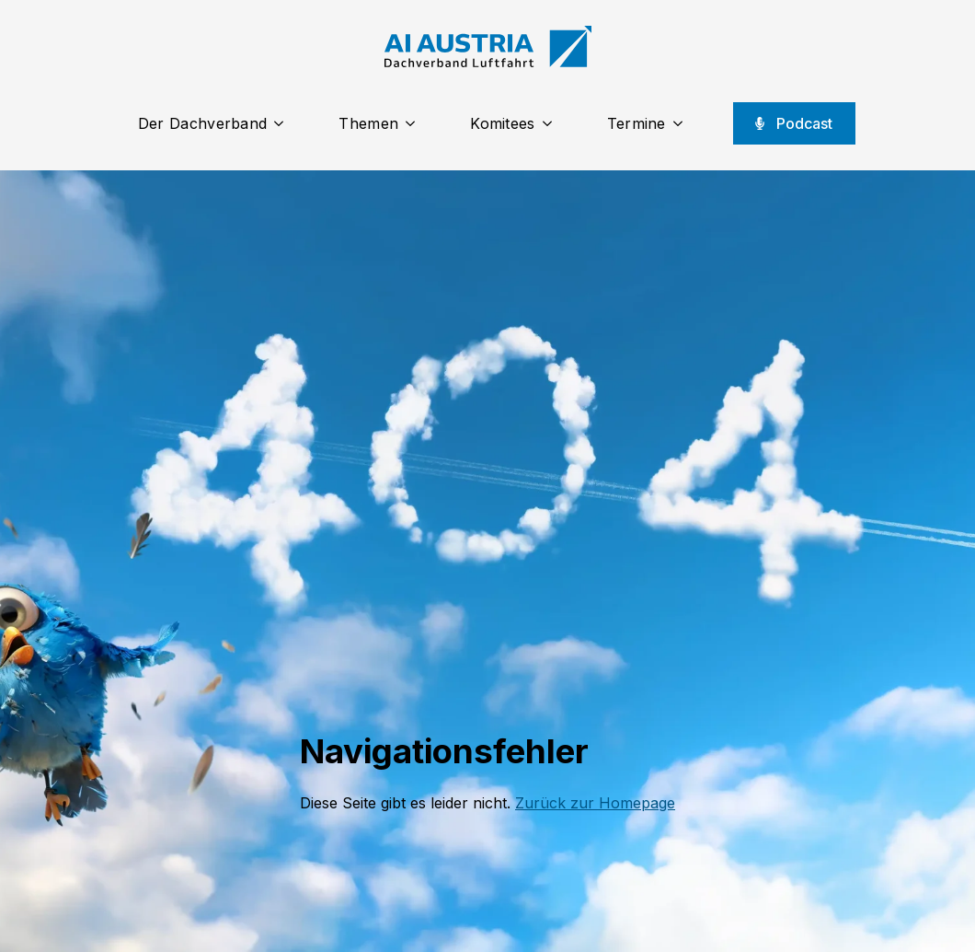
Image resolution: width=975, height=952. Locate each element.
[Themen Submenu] (415, 123)
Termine (636, 123)
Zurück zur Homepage (595, 803)
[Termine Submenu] (683, 123)
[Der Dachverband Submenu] (284, 123)
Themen (368, 123)
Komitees (502, 123)
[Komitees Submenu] (552, 123)
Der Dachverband (203, 123)
